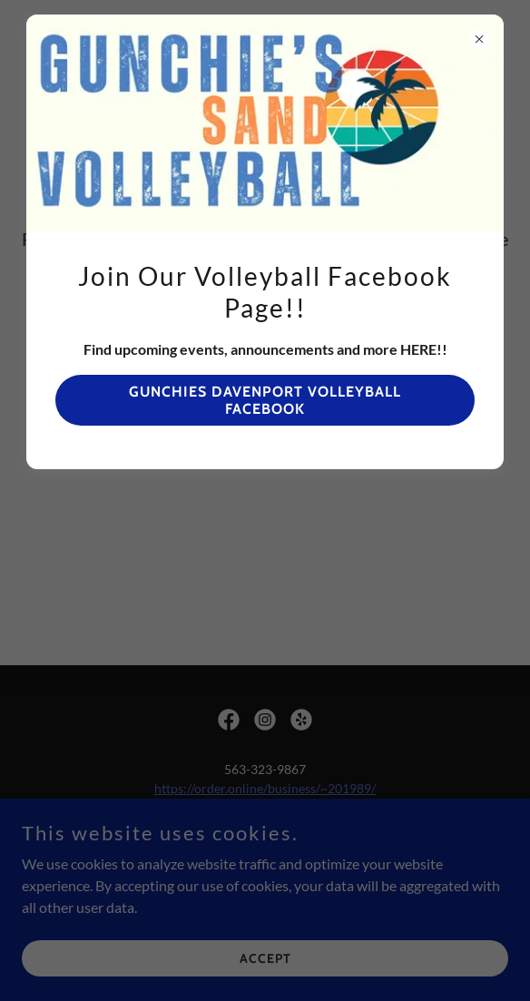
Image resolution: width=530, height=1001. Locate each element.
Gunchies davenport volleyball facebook (265, 400)
